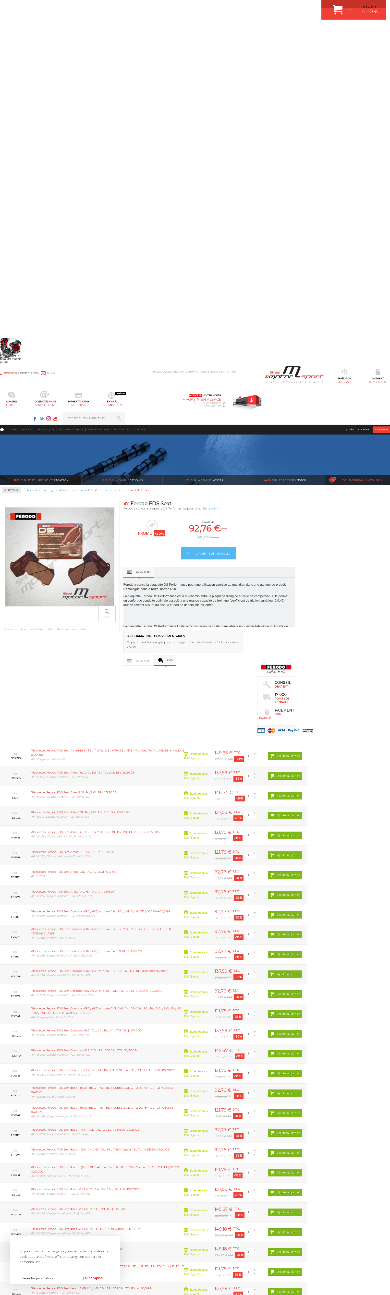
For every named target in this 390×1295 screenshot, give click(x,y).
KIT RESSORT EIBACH (152, 1233)
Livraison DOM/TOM (71, 40)
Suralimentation (84, 1202)
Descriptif (222, 182)
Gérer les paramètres (37, 1278)
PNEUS (142, 1227)
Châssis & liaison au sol (89, 1221)
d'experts (145, 28)
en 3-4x (100, 1150)
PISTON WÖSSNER (150, 1208)
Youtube (320, 6)
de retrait (229, 1150)
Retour (92, 101)
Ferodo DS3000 (18, 176)
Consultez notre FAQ (298, 1239)
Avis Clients (366, 1271)
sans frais (211, 28)
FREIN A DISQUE (148, 1251)
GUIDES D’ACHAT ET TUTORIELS (220, 1245)
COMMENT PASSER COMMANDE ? (221, 1208)
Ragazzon (40, 91)
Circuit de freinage (24, 125)
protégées (294, 1150)
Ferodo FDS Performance (25, 182)
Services (27, 40)
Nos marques (45, 40)
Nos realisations (98, 40)
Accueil (12, 40)
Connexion (381, 40)
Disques (14, 141)
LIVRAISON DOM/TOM (213, 1233)
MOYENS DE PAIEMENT (214, 1215)
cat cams (122, 91)
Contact (139, 40)
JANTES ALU (145, 1221)
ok (382, 1198)
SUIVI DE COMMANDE (213, 1221)
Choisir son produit (292, 164)
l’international (245, 28)
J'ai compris (92, 1278)
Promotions (122, 40)
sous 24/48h (79, 28)
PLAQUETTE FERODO (151, 1202)
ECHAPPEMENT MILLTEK (154, 1215)
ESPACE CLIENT (209, 1196)
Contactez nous (287, 1226)
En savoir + (290, 119)
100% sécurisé (112, 28)
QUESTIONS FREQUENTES (216, 1239)
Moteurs (78, 1196)
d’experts (164, 1150)
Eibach (284, 91)
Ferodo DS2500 (18, 170)
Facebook (299, 6)
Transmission (81, 1215)
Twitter (306, 6)
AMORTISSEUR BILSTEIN (154, 1196)
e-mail (108, 6)
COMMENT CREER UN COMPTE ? (220, 1202)
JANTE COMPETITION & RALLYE (158, 1245)
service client (178, 28)
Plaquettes (17, 156)
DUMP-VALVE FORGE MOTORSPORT (161, 1239)
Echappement (81, 1208)
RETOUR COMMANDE (213, 1227)
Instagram (313, 6)
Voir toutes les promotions (362, 90)
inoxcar (203, 91)
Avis (249, 271)
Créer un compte (358, 40)
